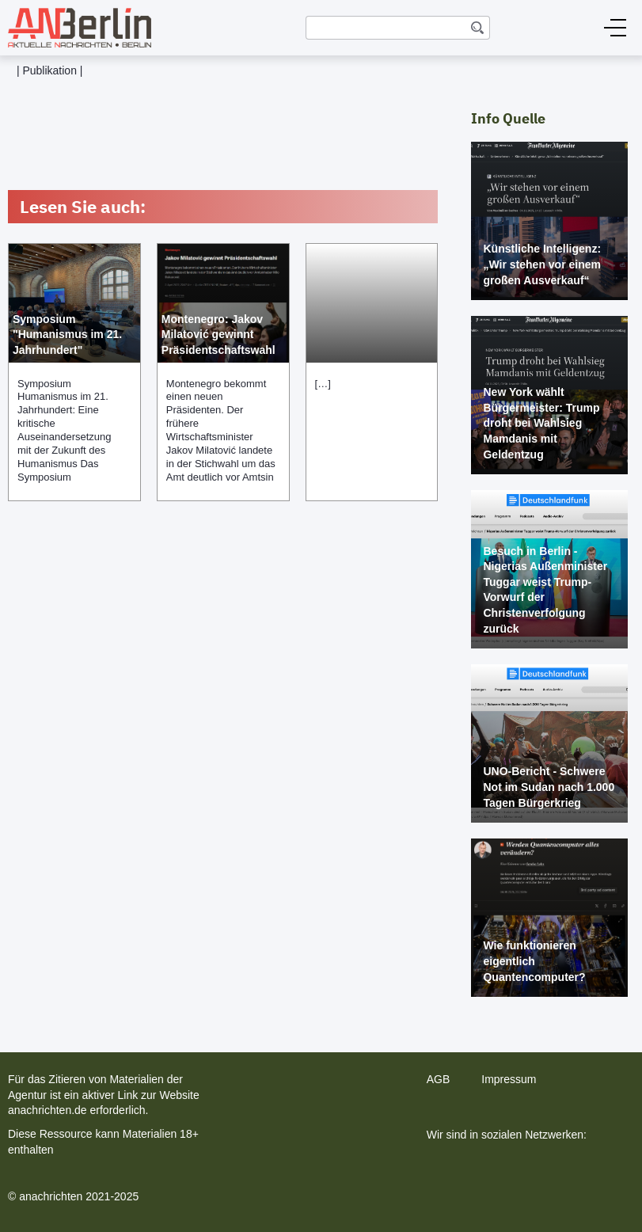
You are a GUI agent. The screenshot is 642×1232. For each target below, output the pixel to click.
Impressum (508, 1079)
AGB (438, 1079)
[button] (615, 28)
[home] (75, 28)
